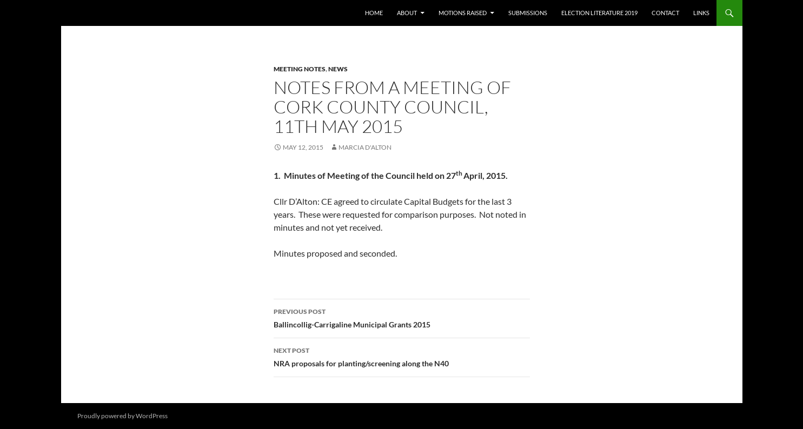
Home (374, 12)
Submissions (527, 12)
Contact (665, 12)
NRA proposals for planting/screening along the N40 (402, 356)
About (407, 12)
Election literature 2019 (599, 12)
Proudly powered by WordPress (122, 416)
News (338, 69)
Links (701, 12)
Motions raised (463, 12)
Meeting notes (300, 69)
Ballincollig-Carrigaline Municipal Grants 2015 (402, 317)
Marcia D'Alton (365, 147)
